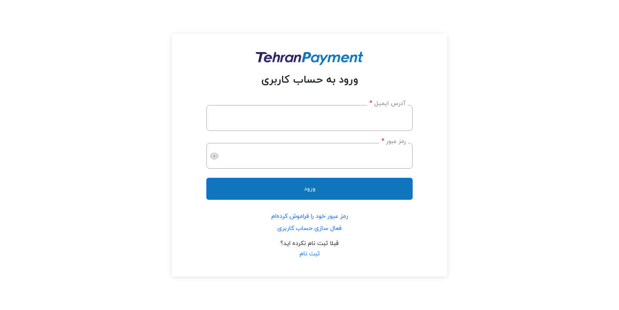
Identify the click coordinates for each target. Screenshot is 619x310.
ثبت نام (310, 254)
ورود (310, 189)
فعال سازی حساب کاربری (309, 228)
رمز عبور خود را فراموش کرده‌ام (309, 216)
